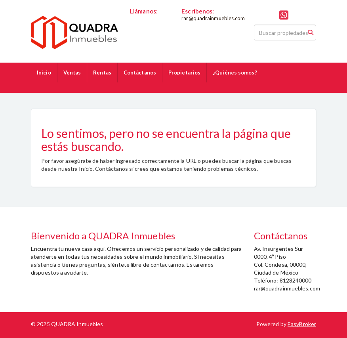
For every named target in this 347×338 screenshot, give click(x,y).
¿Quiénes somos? (235, 72)
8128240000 (146, 18)
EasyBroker (302, 324)
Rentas (102, 72)
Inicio (44, 72)
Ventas (72, 72)
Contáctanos (140, 72)
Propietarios (184, 72)
